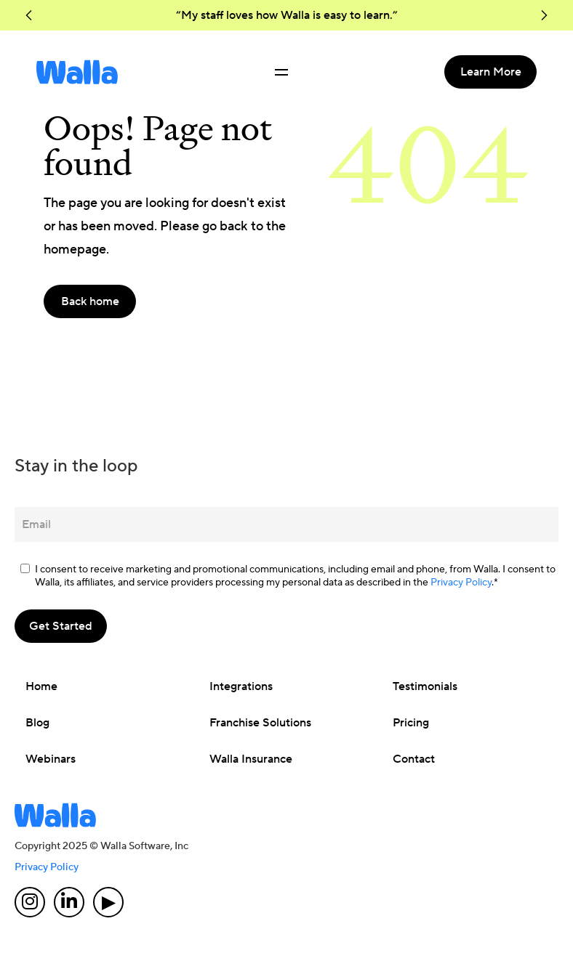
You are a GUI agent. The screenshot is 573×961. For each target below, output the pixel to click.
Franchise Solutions (260, 722)
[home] (77, 72)
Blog (37, 722)
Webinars (50, 759)
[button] (29, 15)
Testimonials (425, 686)
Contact (414, 759)
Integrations (241, 686)
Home (41, 686)
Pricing (411, 722)
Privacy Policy (461, 582)
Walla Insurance (250, 759)
